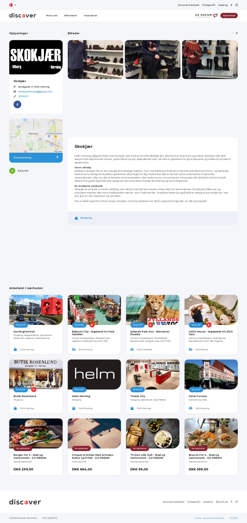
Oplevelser (229, 15)
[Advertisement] (36, 200)
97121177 (23, 96)
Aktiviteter (70, 15)
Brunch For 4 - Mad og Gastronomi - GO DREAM (205, 456)
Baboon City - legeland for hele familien (93, 333)
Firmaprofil (208, 5)
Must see (51, 15)
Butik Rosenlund (25, 396)
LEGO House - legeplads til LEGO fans (211, 333)
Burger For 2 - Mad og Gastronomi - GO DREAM (30, 456)
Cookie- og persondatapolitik (209, 518)
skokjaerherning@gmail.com (35, 91)
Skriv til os (222, 501)
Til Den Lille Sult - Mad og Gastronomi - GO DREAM (147, 456)
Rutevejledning (36, 157)
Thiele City (137, 396)
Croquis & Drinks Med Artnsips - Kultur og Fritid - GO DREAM (93, 456)
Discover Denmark (188, 5)
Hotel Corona (198, 396)
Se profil (20, 325)
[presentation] (232, 33)
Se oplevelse (23, 448)
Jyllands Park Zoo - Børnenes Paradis (149, 333)
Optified (233, 518)
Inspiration (90, 15)
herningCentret (24, 331)
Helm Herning (81, 396)
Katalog (223, 5)
